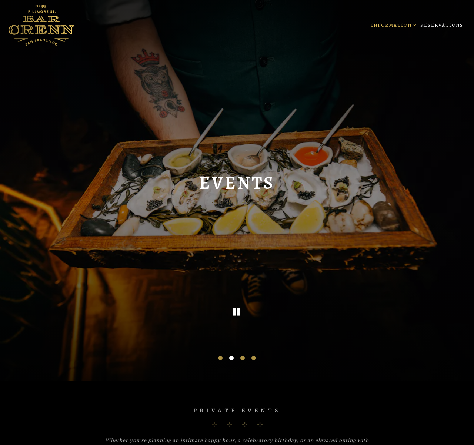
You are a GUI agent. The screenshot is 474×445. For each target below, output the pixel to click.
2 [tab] (231, 352)
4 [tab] (253, 352)
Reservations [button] (441, 25)
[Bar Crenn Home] (64, 24)
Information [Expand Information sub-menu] (392, 24)
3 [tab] (242, 352)
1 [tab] (220, 352)
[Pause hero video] (237, 307)
